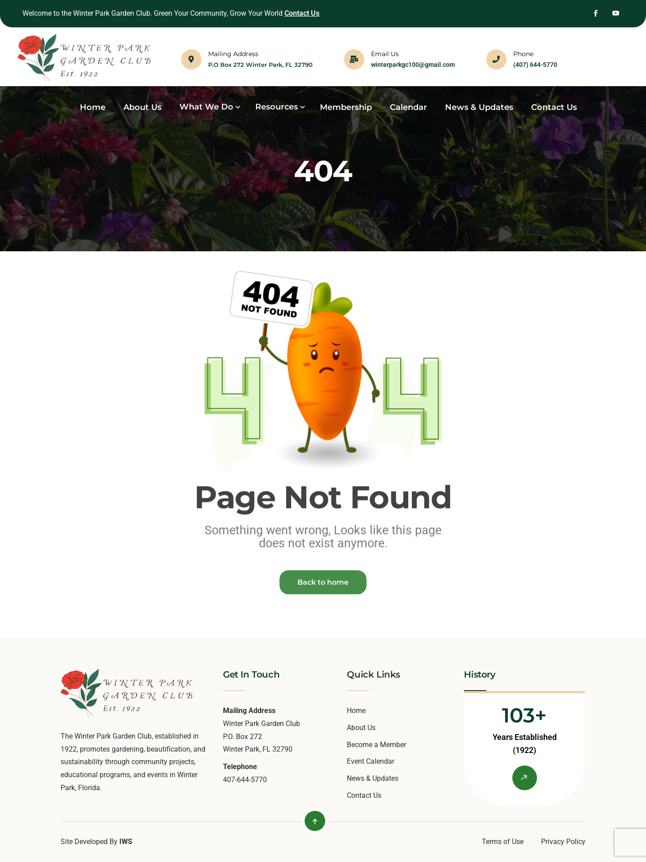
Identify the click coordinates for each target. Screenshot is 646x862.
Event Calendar (370, 761)
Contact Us (301, 13)
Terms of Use (503, 841)
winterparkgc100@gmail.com (413, 64)
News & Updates (372, 778)
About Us (361, 727)
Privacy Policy (563, 841)
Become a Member (376, 744)
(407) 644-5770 (535, 64)
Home (356, 710)
